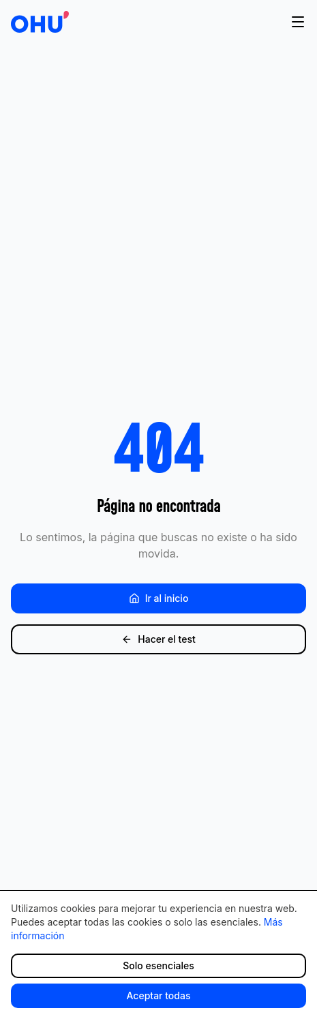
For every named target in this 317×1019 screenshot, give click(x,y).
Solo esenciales (158, 965)
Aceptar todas (159, 995)
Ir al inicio (159, 598)
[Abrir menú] (298, 21)
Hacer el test (158, 639)
